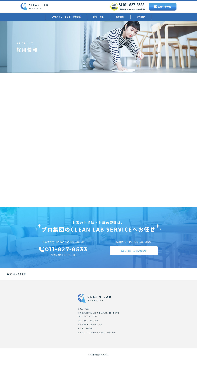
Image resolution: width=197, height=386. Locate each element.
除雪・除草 (98, 16)
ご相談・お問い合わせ (133, 250)
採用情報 (120, 16)
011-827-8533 (63, 249)
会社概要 (141, 16)
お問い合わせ (162, 6)
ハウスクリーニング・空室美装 (66, 16)
